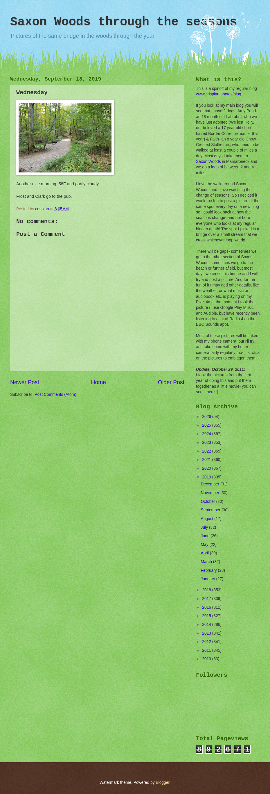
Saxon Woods (208, 161)
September (211, 510)
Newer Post (24, 382)
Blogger (162, 782)
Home (98, 382)
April (205, 553)
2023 (207, 442)
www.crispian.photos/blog (218, 94)
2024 (207, 434)
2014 (207, 624)
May (205, 544)
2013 (207, 633)
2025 (207, 425)
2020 (207, 468)
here (211, 392)
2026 (207, 416)
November (210, 493)
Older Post (171, 382)
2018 (207, 590)
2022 (207, 451)
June (206, 536)
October (208, 501)
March (207, 562)
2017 (207, 599)
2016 (207, 607)
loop (215, 167)
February (209, 570)
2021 (207, 459)
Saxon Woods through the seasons (123, 22)
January (208, 579)
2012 (207, 642)
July (205, 527)
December (210, 484)
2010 (207, 659)
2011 (207, 650)
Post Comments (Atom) (55, 394)
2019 (207, 477)
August (208, 519)
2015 (207, 616)
